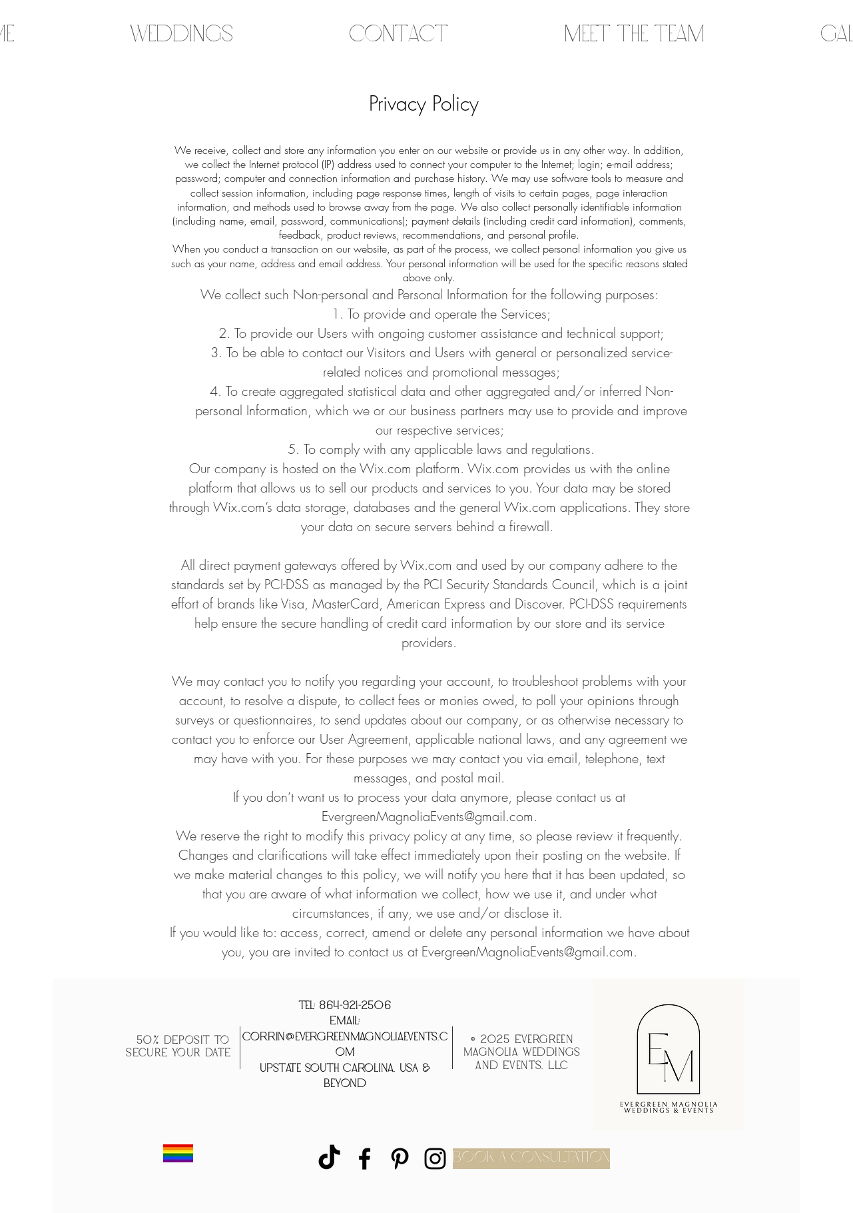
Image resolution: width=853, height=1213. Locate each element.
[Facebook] (364, 1158)
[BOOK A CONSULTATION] (531, 1159)
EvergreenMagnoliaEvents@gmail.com (427, 816)
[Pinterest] (400, 1158)
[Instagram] (435, 1158)
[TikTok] (329, 1158)
